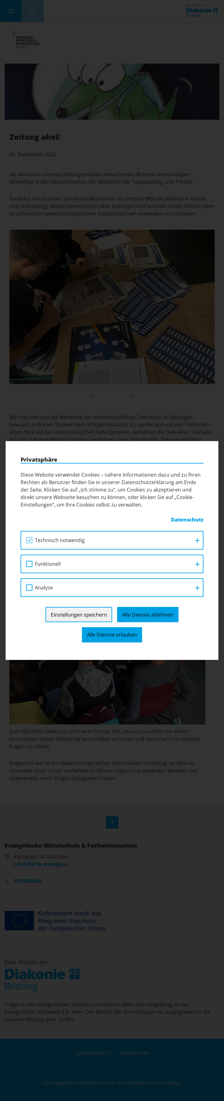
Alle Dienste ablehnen (147, 614)
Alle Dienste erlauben (112, 634)
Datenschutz (187, 519)
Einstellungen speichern (79, 614)
